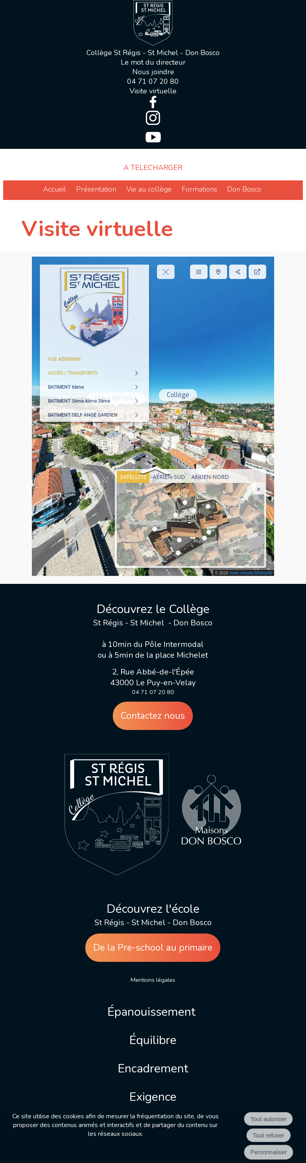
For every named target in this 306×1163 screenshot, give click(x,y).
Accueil (54, 189)
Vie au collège (149, 189)
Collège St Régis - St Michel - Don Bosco (153, 52)
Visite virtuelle (153, 91)
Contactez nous (153, 716)
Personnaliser (268, 1152)
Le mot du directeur (153, 62)
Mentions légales (153, 980)
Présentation (96, 189)
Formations (199, 189)
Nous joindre (153, 72)
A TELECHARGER (153, 167)
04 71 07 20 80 (153, 81)
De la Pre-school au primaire (152, 947)
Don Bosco (244, 189)
